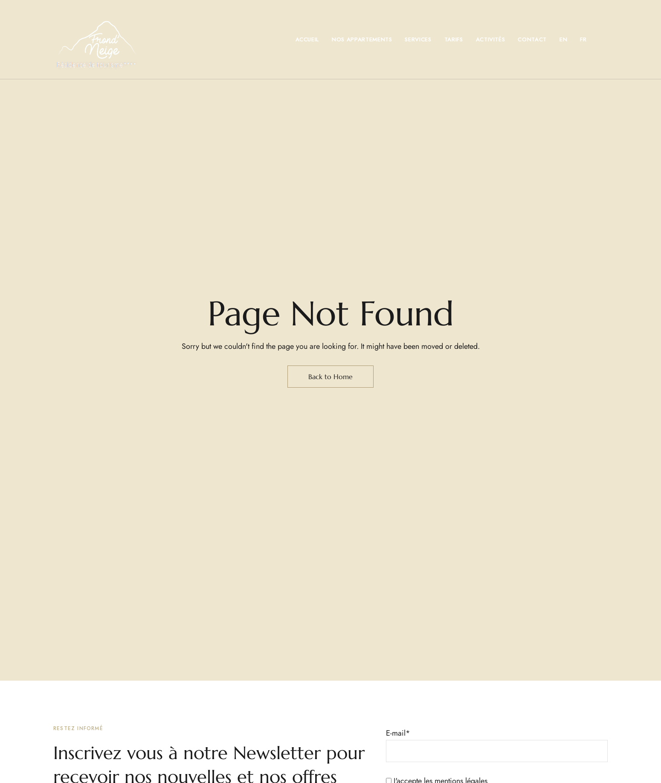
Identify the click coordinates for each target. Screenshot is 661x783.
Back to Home (330, 376)
